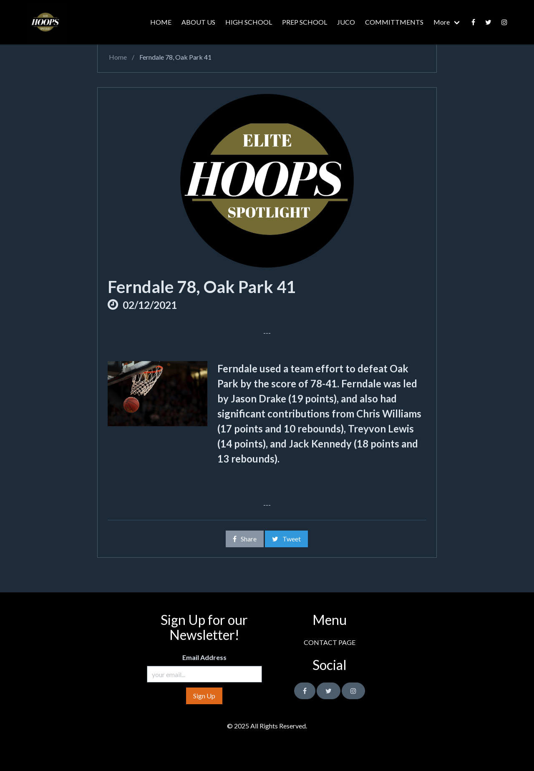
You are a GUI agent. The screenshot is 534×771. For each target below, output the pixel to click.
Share (245, 539)
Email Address (204, 657)
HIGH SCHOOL (248, 22)
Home (117, 57)
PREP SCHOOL (304, 22)
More (441, 22)
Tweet (286, 539)
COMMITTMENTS (394, 22)
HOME (160, 22)
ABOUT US (198, 22)
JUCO (346, 22)
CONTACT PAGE (329, 642)
